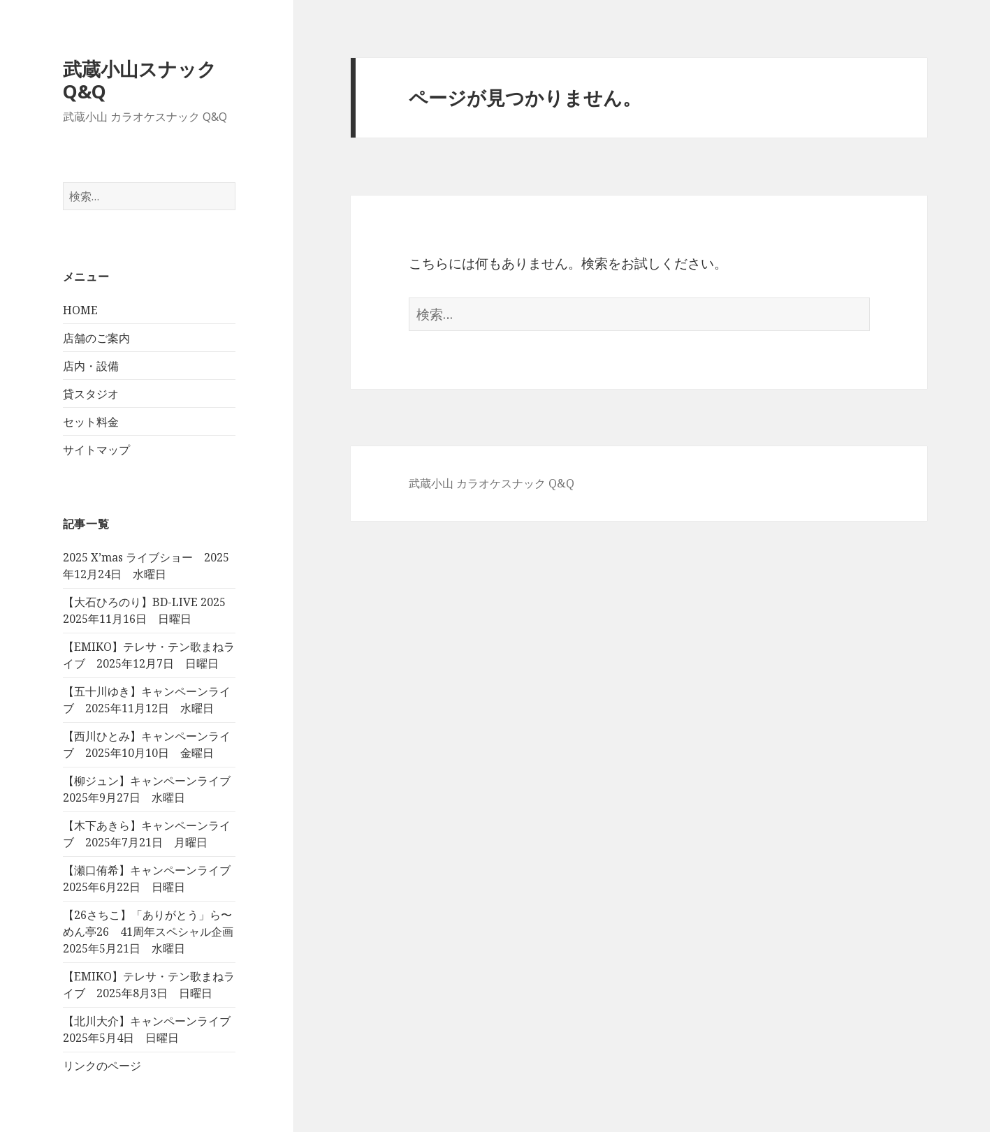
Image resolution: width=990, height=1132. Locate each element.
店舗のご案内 (96, 338)
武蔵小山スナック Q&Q (140, 80)
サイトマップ (96, 449)
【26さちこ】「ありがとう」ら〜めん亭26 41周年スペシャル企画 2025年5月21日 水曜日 (154, 931)
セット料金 (91, 421)
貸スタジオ (91, 394)
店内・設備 (91, 366)
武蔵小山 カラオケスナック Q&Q (491, 483)
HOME (80, 310)
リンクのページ (102, 1065)
